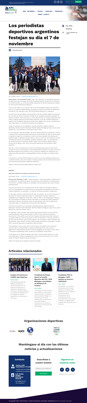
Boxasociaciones (17, 50)
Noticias (39, 11)
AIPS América (31, 11)
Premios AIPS (58, 11)
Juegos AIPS (48, 11)
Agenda (40, 14)
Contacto (46, 14)
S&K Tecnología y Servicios (64, 401)
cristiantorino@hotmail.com (29, 96)
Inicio (24, 11)
